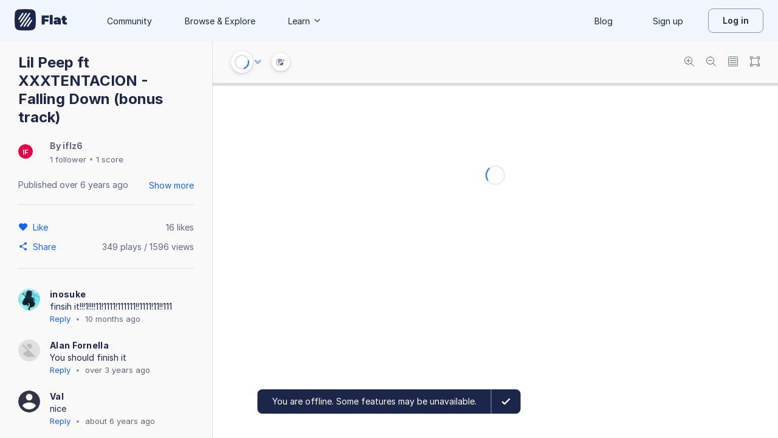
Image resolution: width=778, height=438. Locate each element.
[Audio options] (258, 62)
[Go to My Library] (41, 20)
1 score (109, 159)
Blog (603, 21)
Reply (60, 319)
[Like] (42, 227)
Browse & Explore (220, 21)
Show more (171, 185)
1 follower (68, 159)
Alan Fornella (79, 345)
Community (129, 21)
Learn (305, 21)
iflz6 (73, 146)
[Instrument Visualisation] (281, 62)
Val (57, 396)
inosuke (68, 294)
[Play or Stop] (242, 62)
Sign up (668, 21)
